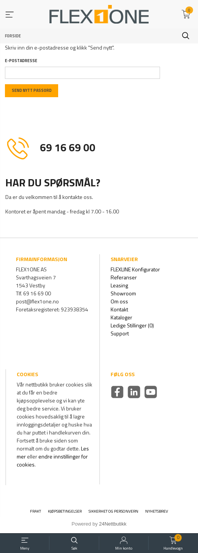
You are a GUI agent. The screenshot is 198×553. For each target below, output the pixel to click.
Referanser (124, 277)
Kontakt (119, 309)
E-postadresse (21, 61)
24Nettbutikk (113, 524)
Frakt (35, 511)
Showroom (123, 293)
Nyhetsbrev (156, 511)
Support (120, 333)
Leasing (119, 285)
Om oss (119, 301)
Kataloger (121, 317)
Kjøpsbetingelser (65, 511)
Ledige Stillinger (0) (132, 325)
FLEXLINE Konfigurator (135, 269)
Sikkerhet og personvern (113, 511)
